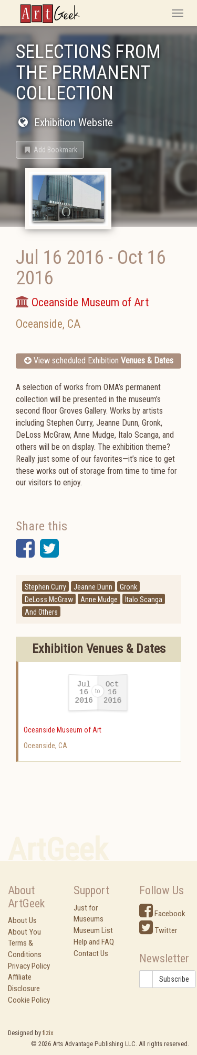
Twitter (158, 930)
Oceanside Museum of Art (62, 730)
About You (24, 932)
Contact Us (91, 953)
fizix (48, 1033)
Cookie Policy (29, 1000)
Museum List (93, 930)
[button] (50, 150)
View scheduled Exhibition (98, 360)
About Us (22, 920)
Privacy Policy (29, 966)
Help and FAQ (94, 942)
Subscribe (174, 979)
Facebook (162, 913)
